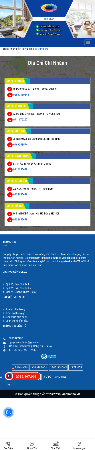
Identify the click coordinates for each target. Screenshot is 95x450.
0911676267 (20, 119)
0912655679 (20, 169)
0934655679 (20, 194)
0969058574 (20, 144)
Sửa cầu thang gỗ (14, 313)
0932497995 (16, 338)
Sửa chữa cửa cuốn (15, 317)
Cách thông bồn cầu (15, 320)
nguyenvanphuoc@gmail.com (25, 342)
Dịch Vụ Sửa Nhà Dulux (17, 284)
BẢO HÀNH (21, 367)
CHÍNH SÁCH (39, 367)
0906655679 (20, 219)
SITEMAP (76, 367)
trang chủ (43, 48)
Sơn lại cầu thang (14, 309)
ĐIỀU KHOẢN (59, 367)
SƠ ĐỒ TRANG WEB (55, 376)
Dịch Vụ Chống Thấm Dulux (19, 292)
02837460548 (21, 94)
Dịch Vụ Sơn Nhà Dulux (17, 288)
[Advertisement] (47, 423)
